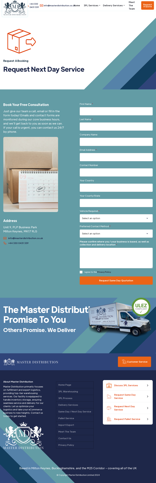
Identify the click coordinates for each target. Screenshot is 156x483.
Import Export (66, 424)
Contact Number (89, 165)
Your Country (87, 180)
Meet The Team (132, 5)
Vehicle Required (89, 211)
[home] (15, 8)
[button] (91, 5)
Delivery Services (68, 404)
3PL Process (65, 398)
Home (77, 5)
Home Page (64, 384)
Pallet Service (66, 418)
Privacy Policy (104, 272)
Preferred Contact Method (95, 226)
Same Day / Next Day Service (74, 411)
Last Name (86, 119)
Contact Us (64, 438)
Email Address (88, 149)
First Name (86, 104)
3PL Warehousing (68, 391)
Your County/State (90, 195)
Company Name (88, 134)
